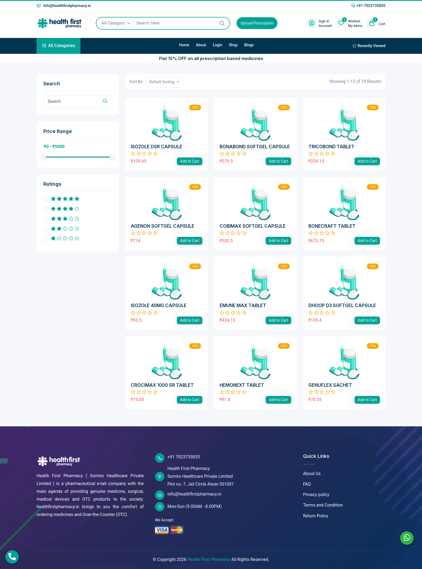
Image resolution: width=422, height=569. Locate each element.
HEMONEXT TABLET (242, 385)
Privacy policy (316, 494)
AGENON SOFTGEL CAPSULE (162, 226)
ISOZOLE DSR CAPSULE (156, 146)
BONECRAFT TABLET (332, 226)
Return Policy (315, 515)
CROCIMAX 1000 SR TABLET (162, 385)
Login (217, 45)
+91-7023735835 (368, 5)
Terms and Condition (323, 505)
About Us (312, 473)
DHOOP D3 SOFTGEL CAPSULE (342, 305)
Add (189, 161)
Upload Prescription (257, 23)
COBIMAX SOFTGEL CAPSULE (253, 226)
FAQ (307, 484)
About (201, 45)
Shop (233, 45)
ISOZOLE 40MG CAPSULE (159, 305)
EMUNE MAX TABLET (243, 305)
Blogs (249, 45)
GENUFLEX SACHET (330, 385)
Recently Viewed (368, 46)
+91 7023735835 (177, 458)
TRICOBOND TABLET (331, 146)
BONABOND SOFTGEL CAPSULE (255, 146)
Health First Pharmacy (208, 559)
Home (184, 45)
